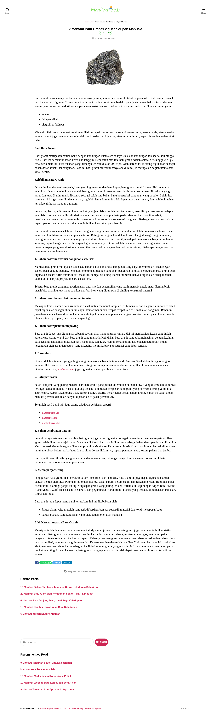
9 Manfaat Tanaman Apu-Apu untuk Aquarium (47, 691)
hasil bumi (84, 573)
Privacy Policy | (78, 710)
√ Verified (106, 34)
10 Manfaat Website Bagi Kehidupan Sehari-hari (48, 684)
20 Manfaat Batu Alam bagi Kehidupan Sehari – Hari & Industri (56, 595)
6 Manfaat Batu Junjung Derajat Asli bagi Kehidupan (51, 602)
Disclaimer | (55, 710)
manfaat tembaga (52, 414)
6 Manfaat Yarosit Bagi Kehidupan (40, 615)
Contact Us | (66, 710)
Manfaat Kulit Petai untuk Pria (37, 671)
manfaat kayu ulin (52, 424)
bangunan (72, 573)
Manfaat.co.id (33, 710)
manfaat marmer (67, 371)
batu (78, 573)
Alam (91, 23)
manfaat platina (51, 419)
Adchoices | (45, 710)
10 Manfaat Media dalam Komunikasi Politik (46, 677)
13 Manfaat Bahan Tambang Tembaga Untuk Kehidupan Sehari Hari (59, 588)
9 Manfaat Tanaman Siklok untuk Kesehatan (46, 664)
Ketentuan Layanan (93, 710)
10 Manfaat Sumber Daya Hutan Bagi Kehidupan (48, 608)
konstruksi (92, 573)
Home (86, 23)
